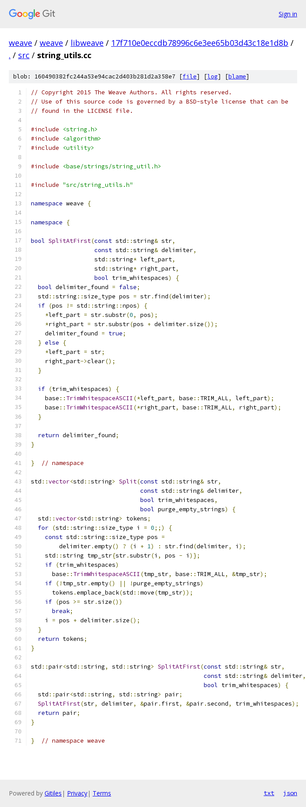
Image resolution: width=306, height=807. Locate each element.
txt (269, 793)
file (190, 76)
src (24, 55)
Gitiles (53, 793)
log (212, 76)
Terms (102, 793)
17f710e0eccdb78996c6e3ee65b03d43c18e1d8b (199, 42)
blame (237, 76)
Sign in (288, 14)
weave (20, 42)
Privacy (77, 793)
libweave (87, 42)
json (290, 793)
